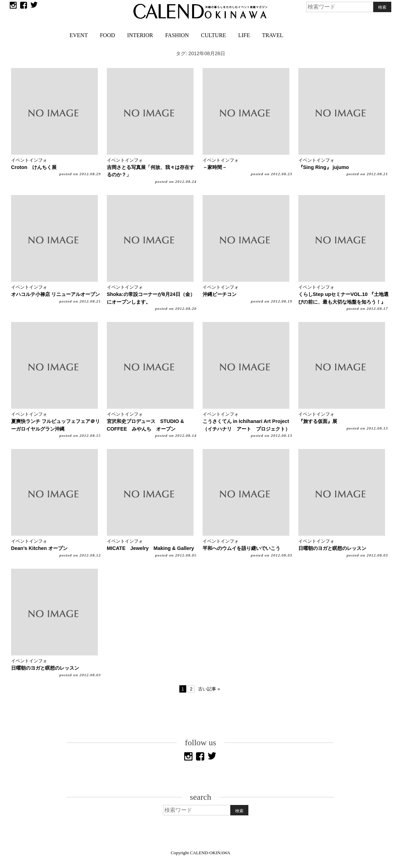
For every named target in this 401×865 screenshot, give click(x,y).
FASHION (177, 35)
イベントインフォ (29, 160)
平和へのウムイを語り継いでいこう (241, 548)
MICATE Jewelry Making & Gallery (150, 548)
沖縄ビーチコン (220, 294)
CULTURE (213, 35)
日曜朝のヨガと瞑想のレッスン (332, 548)
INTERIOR (140, 35)
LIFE (244, 35)
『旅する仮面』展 (317, 421)
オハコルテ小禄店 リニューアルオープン (55, 294)
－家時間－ (215, 167)
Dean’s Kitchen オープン (39, 548)
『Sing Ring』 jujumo (323, 167)
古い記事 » (209, 689)
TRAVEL (272, 35)
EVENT (79, 35)
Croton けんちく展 (34, 167)
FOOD (107, 35)
